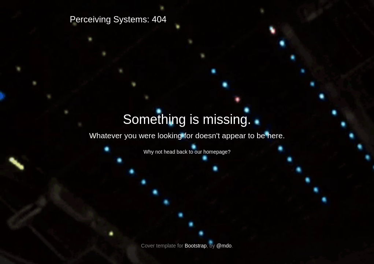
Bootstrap (196, 246)
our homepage (211, 152)
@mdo (224, 246)
